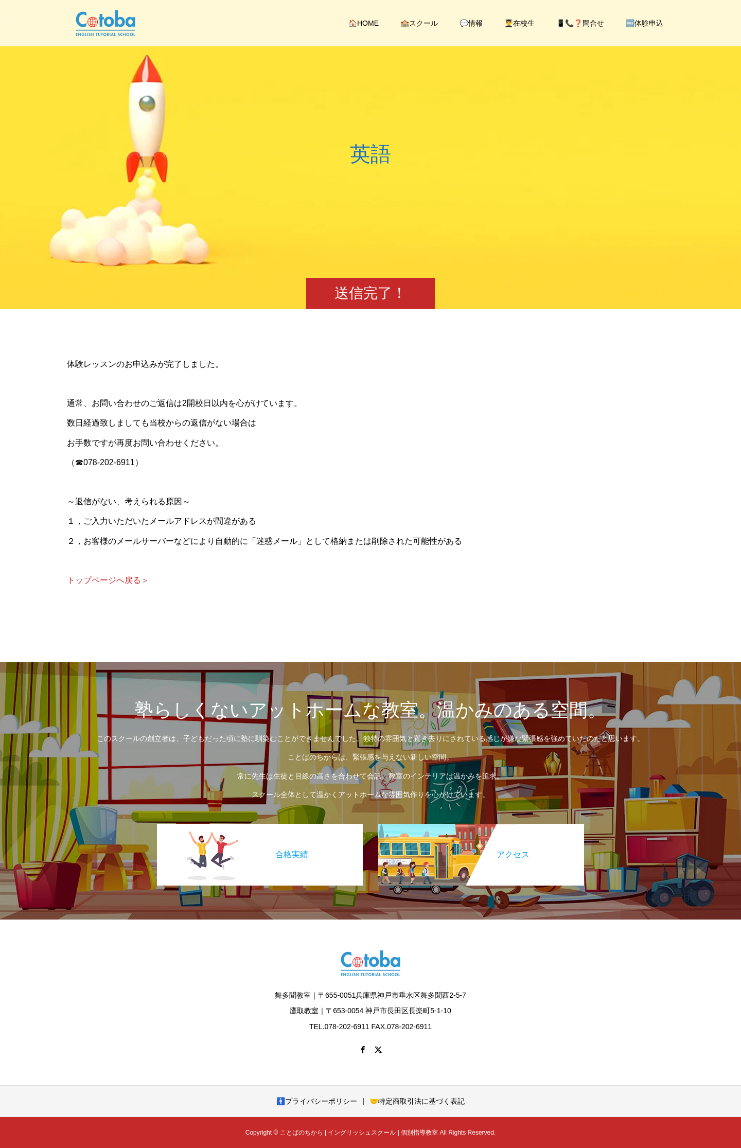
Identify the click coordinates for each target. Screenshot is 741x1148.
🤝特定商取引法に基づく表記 (417, 1101)
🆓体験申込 (644, 23)
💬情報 (471, 23)
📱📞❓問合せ (580, 23)
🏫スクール (419, 23)
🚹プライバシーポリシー (316, 1101)
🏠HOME (363, 23)
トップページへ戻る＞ (108, 580)
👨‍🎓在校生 (519, 23)
